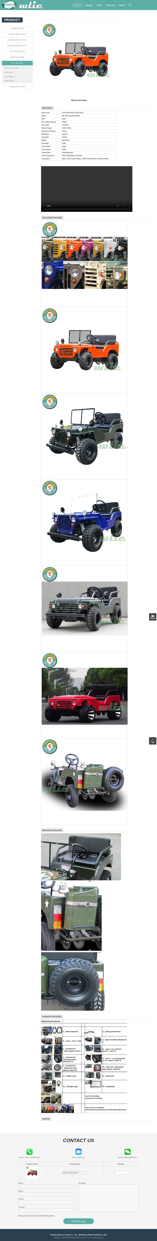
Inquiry (153, 618)
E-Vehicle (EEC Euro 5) (17, 34)
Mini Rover (9, 77)
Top (152, 742)
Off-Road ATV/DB (17, 57)
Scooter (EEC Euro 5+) (17, 40)
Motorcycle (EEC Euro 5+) (17, 46)
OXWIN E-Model (17, 28)
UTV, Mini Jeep (17, 63)
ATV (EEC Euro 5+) (17, 51)
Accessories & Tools (17, 87)
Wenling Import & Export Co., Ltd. (64, 1235)
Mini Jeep (8, 72)
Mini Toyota (9, 81)
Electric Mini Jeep (12, 68)
